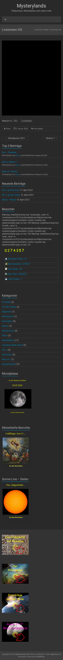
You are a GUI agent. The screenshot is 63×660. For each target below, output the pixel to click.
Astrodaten (38, 128)
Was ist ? (6, 359)
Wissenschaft (8, 364)
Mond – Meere (9, 199)
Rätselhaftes (8, 340)
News (4, 335)
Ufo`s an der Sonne (11, 195)
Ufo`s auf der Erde (10, 190)
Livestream (26, 121)
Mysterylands (31, 6)
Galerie (5, 326)
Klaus (8, 128)
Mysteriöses (8, 330)
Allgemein (6, 311)
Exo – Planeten (9, 152)
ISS (15, 121)
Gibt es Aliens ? (9, 162)
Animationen (8, 316)
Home (46, 30)
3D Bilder (6, 302)
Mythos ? (52, 138)
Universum (7, 354)
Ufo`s (4, 350)
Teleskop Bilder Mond (12, 345)
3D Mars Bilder (9, 307)
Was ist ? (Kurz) (9, 171)
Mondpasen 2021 (15, 138)
